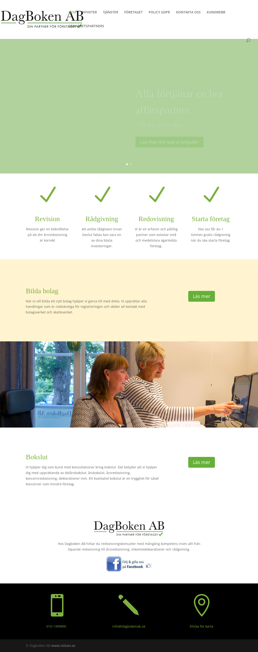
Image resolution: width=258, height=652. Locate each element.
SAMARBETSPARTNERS (86, 26)
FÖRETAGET (133, 12)
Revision (47, 219)
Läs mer (201, 296)
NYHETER (89, 12)
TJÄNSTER (110, 12)
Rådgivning (101, 219)
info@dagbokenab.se (128, 626)
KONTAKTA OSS (188, 12)
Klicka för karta (201, 626)
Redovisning (156, 219)
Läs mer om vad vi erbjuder (169, 145)
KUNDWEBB (216, 12)
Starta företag (211, 219)
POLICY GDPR (159, 12)
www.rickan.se (63, 645)
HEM (72, 12)
